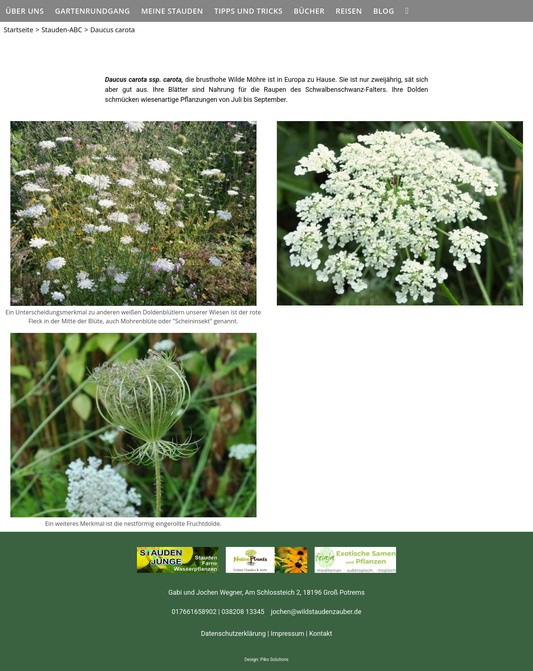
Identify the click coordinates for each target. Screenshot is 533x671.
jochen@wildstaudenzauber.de (316, 611)
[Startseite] (18, 29)
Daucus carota (112, 29)
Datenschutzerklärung (233, 633)
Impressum (287, 633)
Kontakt (320, 633)
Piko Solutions (274, 659)
